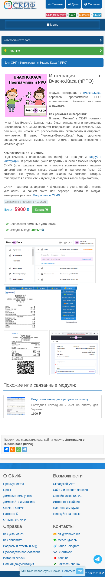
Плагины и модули (66, 507)
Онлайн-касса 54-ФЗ (67, 496)
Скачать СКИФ (13, 507)
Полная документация (18, 564)
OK (80, 571)
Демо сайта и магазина (19, 502)
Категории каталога (17, 40)
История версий (14, 558)
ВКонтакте (62, 552)
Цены (7, 490)
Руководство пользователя (21, 552)
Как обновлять (13, 540)
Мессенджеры (65, 540)
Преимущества (13, 484)
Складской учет (64, 484)
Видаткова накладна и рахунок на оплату (59, 399)
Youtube (61, 558)
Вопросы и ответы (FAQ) (20, 546)
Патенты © (10, 513)
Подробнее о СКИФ (46, 195)
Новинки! (12, 51)
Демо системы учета (17, 496)
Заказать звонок (66, 564)
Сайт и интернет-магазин (70, 490)
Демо (73, 4)
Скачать (55, 4)
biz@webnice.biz (66, 534)
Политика (68, 571)
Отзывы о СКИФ (14, 519)
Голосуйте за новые (67, 513)
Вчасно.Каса (92, 92)
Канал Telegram (66, 546)
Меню (52, 24)
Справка (92, 4)
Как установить (13, 534)
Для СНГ (11, 62)
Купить (41, 209)
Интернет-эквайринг (67, 502)
